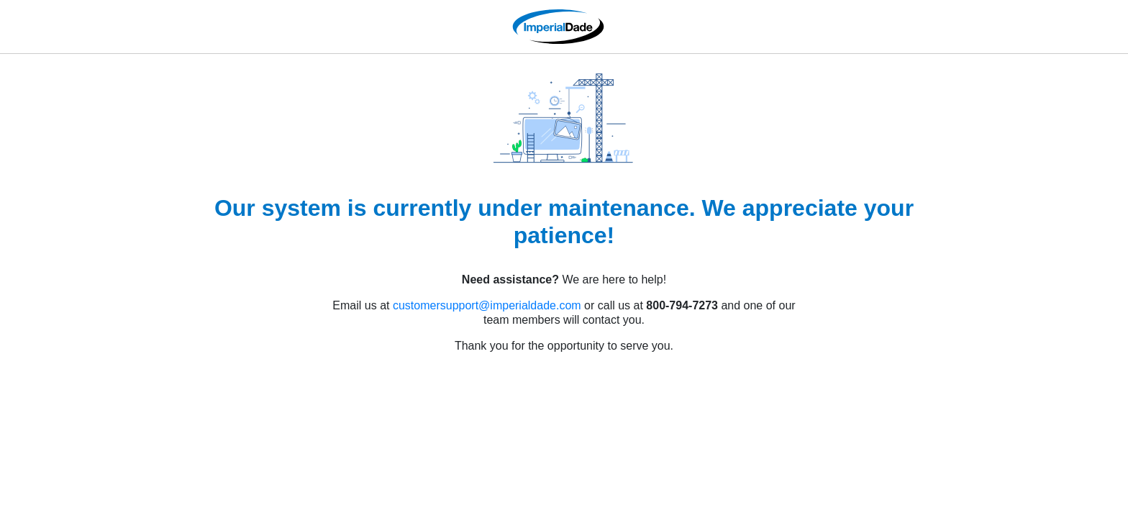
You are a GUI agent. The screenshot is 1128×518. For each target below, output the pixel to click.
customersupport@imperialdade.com (487, 305)
